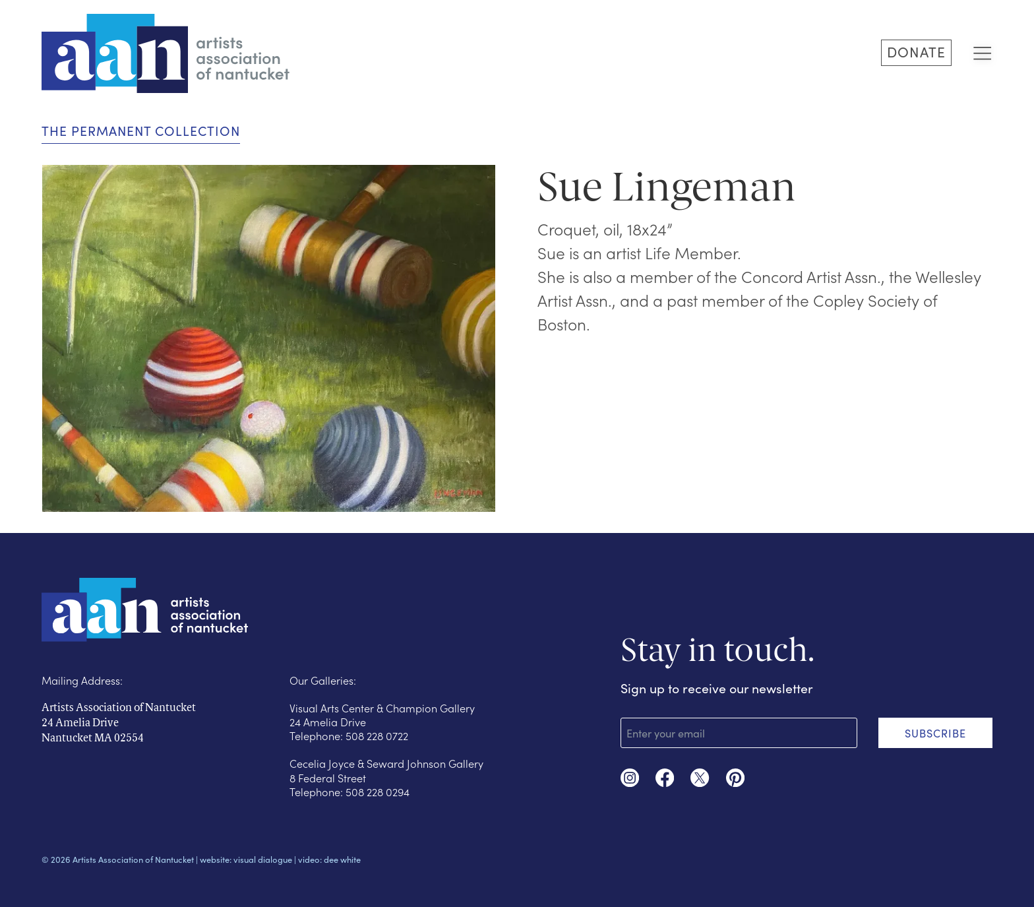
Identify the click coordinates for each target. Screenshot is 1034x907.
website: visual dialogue (246, 859)
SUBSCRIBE (935, 733)
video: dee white (329, 859)
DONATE (916, 51)
